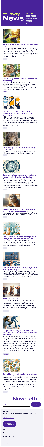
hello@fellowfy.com (8, 418)
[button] (40, 4)
